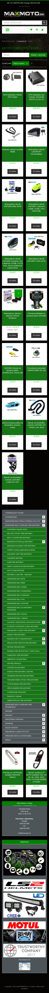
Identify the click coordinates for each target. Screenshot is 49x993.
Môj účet (24, 6)
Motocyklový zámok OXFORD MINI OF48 (12, 205)
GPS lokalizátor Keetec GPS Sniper (12, 96)
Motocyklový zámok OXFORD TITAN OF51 (36, 260)
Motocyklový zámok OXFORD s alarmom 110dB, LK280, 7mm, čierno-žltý (36, 207)
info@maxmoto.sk (24, 833)
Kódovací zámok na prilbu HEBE (12, 150)
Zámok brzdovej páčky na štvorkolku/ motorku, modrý (12, 425)
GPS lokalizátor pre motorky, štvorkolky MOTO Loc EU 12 (36, 97)
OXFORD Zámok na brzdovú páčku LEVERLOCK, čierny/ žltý (12, 370)
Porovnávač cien (24, 960)
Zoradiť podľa (6, 63)
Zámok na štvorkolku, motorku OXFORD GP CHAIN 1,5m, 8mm (36, 425)
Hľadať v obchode (38, 55)
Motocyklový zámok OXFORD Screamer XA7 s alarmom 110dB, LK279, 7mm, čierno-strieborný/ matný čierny (12, 263)
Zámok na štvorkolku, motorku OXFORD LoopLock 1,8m (12, 479)
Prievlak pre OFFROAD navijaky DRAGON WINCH (12, 775)
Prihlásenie (20, 6)
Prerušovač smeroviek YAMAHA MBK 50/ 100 (36, 369)
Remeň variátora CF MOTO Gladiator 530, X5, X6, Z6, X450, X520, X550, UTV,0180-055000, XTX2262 (36, 777)
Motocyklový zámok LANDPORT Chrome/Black (36, 151)
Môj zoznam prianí (28, 6)
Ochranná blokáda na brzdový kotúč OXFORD (36, 314)
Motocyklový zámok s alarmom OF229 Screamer (12, 315)
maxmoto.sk (22, 41)
